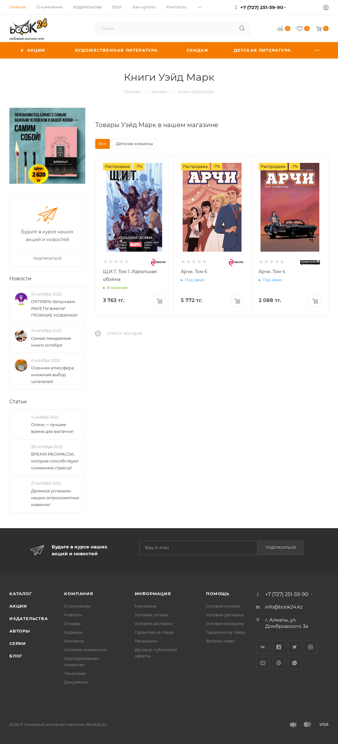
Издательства (28, 618)
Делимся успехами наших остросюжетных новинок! (55, 497)
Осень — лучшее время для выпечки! (52, 428)
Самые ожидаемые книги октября (51, 342)
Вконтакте (263, 647)
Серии (17, 643)
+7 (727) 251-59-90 (261, 7)
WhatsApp (294, 663)
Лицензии (75, 673)
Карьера (73, 632)
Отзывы (72, 623)
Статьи (18, 402)
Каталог (20, 593)
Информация (153, 593)
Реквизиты (146, 640)
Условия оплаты (151, 614)
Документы (76, 682)
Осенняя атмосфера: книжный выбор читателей (53, 374)
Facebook (278, 647)
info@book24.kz (284, 607)
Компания (78, 593)
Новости (20, 279)
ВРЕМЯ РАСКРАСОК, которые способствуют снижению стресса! (55, 461)
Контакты (74, 640)
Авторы (19, 630)
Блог (15, 655)
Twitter (294, 647)
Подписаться (281, 547)
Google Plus (278, 663)
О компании (77, 606)
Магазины (146, 606)
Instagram (310, 647)
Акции (18, 606)
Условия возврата (225, 623)
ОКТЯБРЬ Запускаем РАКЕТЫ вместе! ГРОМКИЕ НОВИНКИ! (54, 308)
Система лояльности (85, 649)
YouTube (263, 663)
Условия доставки (153, 623)
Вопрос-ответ (220, 640)
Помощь (217, 593)
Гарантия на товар (154, 632)
